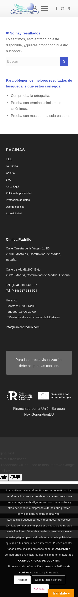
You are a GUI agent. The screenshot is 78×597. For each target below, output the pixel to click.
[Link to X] (69, 8)
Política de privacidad (19, 193)
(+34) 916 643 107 (24, 285)
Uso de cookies (15, 206)
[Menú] (42, 8)
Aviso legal (12, 186)
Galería (10, 173)
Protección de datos (18, 199)
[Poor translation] (15, 477)
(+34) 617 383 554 (24, 290)
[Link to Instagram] (63, 8)
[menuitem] (33, 8)
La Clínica (12, 166)
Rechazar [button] (39, 588)
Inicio (9, 159)
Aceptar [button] (22, 579)
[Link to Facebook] (56, 8)
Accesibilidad (14, 213)
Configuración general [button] (48, 579)
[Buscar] (33, 8)
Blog (8, 179)
